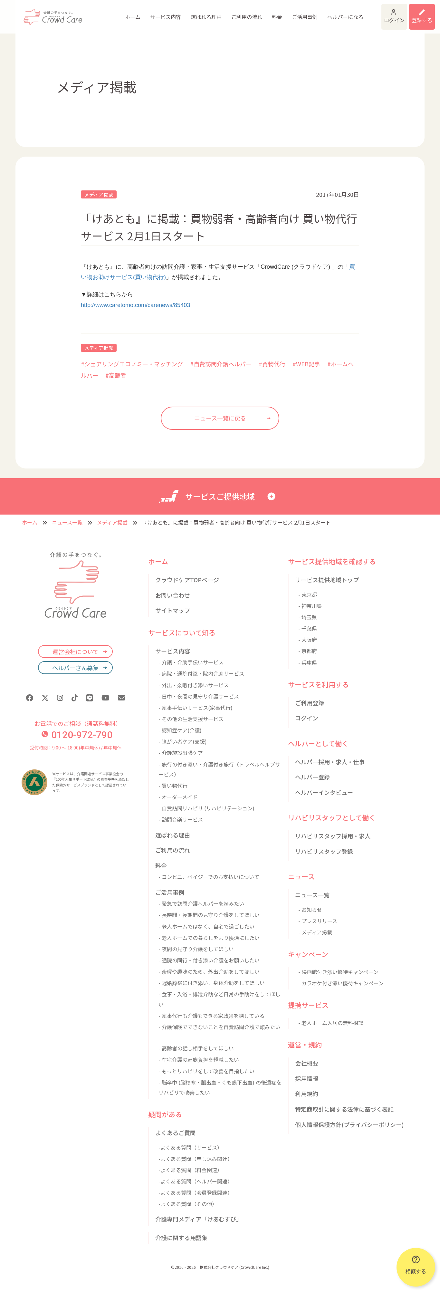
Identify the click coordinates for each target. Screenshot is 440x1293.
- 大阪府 (307, 639)
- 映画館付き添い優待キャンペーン (338, 972)
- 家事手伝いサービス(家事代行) (195, 707)
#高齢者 (115, 375)
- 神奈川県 (310, 606)
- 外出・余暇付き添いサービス (193, 685)
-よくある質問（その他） (187, 1204)
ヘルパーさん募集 (75, 667)
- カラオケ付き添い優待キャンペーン (341, 983)
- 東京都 (307, 594)
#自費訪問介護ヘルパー (221, 364)
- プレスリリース (317, 921)
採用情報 (306, 1078)
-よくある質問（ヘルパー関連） (195, 1181)
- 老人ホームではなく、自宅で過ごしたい (206, 926)
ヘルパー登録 (312, 777)
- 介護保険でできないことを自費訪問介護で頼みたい (219, 1027)
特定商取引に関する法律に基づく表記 (344, 1109)
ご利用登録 (309, 703)
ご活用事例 (256, 17)
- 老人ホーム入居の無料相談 (330, 1023)
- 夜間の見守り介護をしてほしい (196, 949)
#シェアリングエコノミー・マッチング (132, 364)
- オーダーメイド (177, 797)
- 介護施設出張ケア (180, 753)
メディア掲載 (98, 194)
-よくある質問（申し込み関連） (195, 1159)
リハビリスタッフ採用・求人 (332, 836)
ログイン (363, 13)
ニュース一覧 (67, 522)
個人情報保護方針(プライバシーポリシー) (349, 1124)
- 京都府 (307, 651)
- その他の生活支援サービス (191, 719)
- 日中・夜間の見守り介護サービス (198, 696)
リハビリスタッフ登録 (324, 851)
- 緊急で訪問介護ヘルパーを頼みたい (201, 903)
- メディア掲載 (315, 932)
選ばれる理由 (159, 17)
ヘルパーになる (296, 17)
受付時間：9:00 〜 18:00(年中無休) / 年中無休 (75, 747)
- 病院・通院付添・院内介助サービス (201, 673)
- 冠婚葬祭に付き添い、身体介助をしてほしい (211, 983)
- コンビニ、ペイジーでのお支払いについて (208, 877)
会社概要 (306, 1063)
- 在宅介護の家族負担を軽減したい (198, 1059)
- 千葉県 (307, 628)
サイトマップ (172, 610)
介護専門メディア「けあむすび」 (198, 1219)
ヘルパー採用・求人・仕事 (330, 761)
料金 (229, 17)
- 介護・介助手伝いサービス (191, 662)
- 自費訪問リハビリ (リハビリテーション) (206, 808)
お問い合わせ (172, 595)
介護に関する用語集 (181, 1237)
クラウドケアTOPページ (187, 579)
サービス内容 (119, 17)
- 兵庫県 (307, 662)
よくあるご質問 (175, 1132)
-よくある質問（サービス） (190, 1147)
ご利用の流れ (199, 17)
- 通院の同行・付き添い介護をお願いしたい (209, 960)
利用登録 (413, 13)
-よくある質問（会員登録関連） (195, 1192)
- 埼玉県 (307, 617)
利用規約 (306, 1093)
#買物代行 (272, 364)
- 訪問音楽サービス (180, 819)
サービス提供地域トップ (327, 579)
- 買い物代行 (172, 785)
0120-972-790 (77, 734)
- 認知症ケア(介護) (180, 730)
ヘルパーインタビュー (324, 792)
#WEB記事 (306, 364)
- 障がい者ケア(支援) (182, 741)
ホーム (87, 17)
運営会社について (76, 651)
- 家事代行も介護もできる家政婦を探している (211, 1015)
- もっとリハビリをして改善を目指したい (206, 1071)
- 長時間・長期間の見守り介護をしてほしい (209, 915)
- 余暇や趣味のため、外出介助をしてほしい (209, 971)
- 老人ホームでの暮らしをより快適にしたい (209, 937)
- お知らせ (310, 909)
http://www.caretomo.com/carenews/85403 (135, 305)
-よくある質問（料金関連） (190, 1170)
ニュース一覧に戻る (220, 418)
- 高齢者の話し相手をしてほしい (196, 1048)
